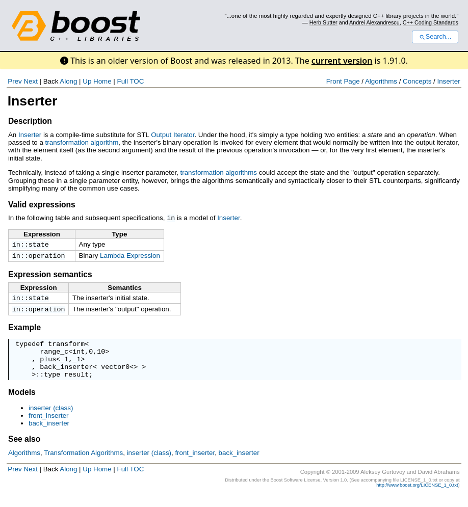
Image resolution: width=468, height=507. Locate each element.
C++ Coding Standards (430, 22)
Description (30, 121)
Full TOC (130, 81)
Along (68, 81)
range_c (54, 357)
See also (24, 450)
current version (342, 60)
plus (48, 366)
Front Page (343, 81)
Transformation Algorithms (83, 464)
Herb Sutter (323, 22)
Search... (435, 36)
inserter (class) (51, 419)
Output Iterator (172, 135)
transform (66, 348)
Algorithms (381, 81)
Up (87, 81)
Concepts (417, 81)
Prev (14, 81)
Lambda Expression (130, 256)
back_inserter (66, 376)
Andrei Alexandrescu (374, 22)
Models (22, 403)
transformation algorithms (218, 172)
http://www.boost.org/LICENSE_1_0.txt (417, 496)
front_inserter (49, 427)
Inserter (448, 81)
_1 (64, 366)
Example (24, 331)
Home (102, 81)
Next (30, 81)
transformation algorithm (82, 142)
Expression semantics (50, 276)
